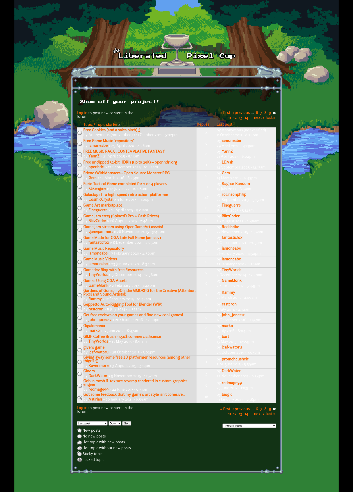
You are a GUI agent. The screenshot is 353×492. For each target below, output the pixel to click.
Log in (82, 113)
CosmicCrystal (100, 200)
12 (235, 118)
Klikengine (97, 189)
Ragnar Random (236, 184)
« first (225, 113)
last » (271, 118)
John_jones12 (99, 320)
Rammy (95, 299)
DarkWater (97, 376)
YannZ (94, 156)
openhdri (96, 167)
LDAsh (227, 162)
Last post (224, 125)
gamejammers (100, 232)
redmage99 (98, 390)
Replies (203, 125)
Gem (92, 178)
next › (259, 118)
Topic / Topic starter (102, 125)
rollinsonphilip (234, 195)
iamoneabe (98, 146)
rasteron (95, 309)
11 (229, 118)
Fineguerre (97, 210)
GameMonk (98, 286)
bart (225, 337)
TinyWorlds (98, 275)
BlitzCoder (97, 221)
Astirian (95, 399)
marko (94, 331)
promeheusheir (235, 359)
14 (246, 118)
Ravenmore (98, 366)
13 (240, 118)
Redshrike (230, 227)
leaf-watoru (98, 352)
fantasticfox (98, 243)
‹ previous (241, 113)
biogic (227, 395)
